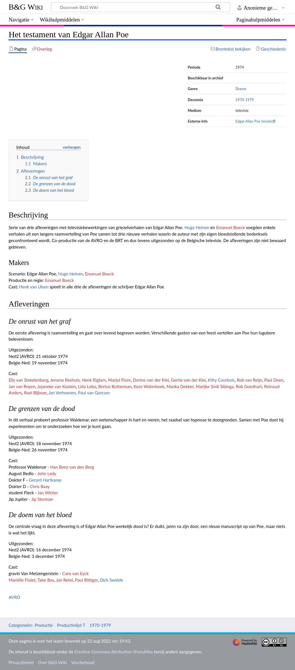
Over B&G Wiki (52, 662)
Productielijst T (71, 625)
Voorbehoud (82, 662)
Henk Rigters (94, 379)
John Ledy (46, 473)
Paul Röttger (86, 579)
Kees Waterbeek (149, 386)
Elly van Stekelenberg (28, 379)
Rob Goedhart (249, 386)
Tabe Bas (45, 579)
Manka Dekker (180, 386)
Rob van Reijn (249, 379)
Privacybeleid (21, 662)
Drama (241, 88)
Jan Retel (64, 579)
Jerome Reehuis (65, 379)
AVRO (14, 597)
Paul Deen (273, 379)
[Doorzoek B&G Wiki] (140, 7)
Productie (44, 625)
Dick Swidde (111, 579)
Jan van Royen (21, 386)
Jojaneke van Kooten (56, 386)
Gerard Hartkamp (45, 479)
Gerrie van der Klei (188, 379)
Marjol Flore (119, 379)
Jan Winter (47, 492)
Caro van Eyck (75, 573)
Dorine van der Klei (151, 379)
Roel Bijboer (35, 392)
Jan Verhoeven (62, 392)
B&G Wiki (25, 7)
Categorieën (19, 625)
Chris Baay (40, 486)
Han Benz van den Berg (72, 466)
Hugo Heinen (197, 227)
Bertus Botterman (114, 386)
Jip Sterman (42, 499)
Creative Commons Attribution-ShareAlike (113, 651)
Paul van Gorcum (94, 392)
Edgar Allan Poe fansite (254, 121)
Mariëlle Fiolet (22, 579)
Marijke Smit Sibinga (215, 386)
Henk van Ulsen (33, 286)
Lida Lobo (87, 386)
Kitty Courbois (221, 379)
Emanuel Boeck (230, 227)
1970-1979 (245, 99)
